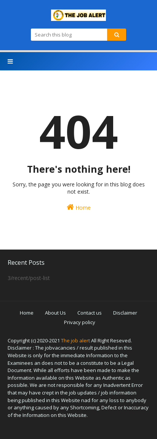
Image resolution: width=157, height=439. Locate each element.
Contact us (89, 312)
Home (79, 207)
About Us (55, 312)
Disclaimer (125, 312)
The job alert (75, 340)
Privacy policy (79, 322)
